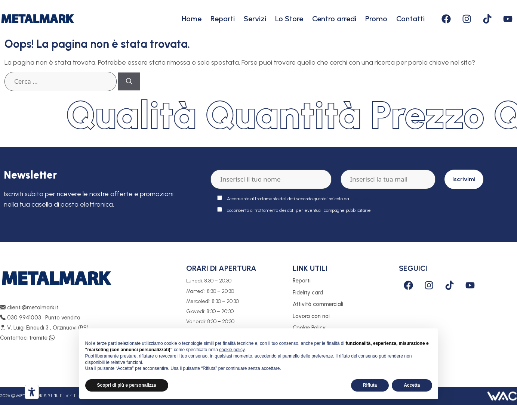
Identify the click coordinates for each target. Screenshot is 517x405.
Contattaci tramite (27, 337)
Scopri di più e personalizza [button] (126, 385)
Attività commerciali (318, 304)
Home (191, 18)
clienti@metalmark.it (29, 307)
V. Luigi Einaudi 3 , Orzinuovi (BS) (44, 327)
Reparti (222, 18)
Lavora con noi (311, 316)
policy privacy (363, 198)
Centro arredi (334, 18)
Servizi (255, 18)
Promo (376, 18)
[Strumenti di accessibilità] (32, 392)
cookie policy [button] (231, 349)
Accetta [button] (412, 385)
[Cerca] (129, 81)
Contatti (410, 18)
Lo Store (289, 18)
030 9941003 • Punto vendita (40, 317)
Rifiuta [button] (370, 385)
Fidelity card (308, 292)
